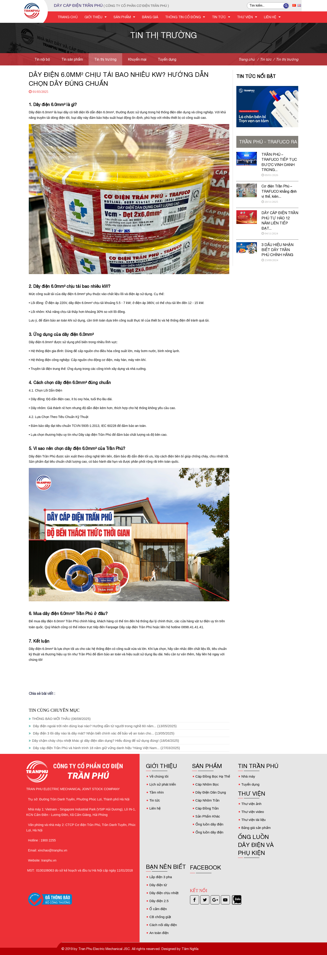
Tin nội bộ (42, 59)
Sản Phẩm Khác (207, 816)
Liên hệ (155, 808)
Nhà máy (248, 776)
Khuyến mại (137, 59)
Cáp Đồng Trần (207, 808)
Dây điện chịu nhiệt (164, 893)
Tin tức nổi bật (256, 76)
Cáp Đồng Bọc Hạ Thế (212, 776)
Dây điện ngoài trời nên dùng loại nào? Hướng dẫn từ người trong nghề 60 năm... (103, 726)
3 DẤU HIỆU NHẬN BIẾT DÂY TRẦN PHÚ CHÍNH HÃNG (277, 250)
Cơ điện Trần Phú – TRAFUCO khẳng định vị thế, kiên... (279, 191)
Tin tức (154, 800)
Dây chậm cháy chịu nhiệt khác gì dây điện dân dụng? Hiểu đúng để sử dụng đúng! (104, 740)
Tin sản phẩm (72, 59)
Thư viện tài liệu (253, 820)
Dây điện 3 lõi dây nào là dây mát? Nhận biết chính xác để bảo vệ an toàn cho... (101, 733)
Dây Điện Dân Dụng (210, 792)
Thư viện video (252, 812)
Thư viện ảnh (251, 804)
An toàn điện (159, 933)
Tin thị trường (105, 59)
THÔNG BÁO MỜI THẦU (60, 719)
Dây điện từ (158, 885)
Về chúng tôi (158, 776)
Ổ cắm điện (158, 909)
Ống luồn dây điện (209, 824)
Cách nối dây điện (163, 925)
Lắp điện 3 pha (160, 877)
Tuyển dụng (167, 59)
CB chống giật (160, 917)
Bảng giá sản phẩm (256, 828)
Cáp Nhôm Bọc (207, 784)
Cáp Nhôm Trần (207, 800)
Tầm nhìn (156, 792)
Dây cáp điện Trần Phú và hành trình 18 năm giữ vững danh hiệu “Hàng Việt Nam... (104, 748)
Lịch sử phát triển (162, 784)
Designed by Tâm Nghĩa (179, 949)
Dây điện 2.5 (159, 901)
